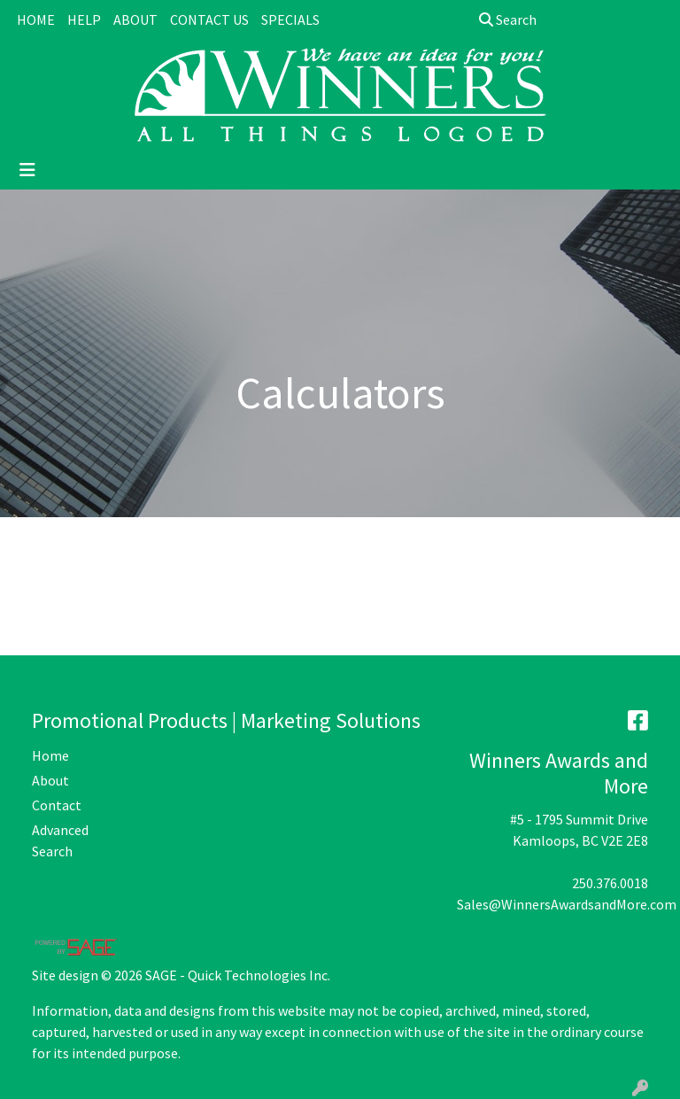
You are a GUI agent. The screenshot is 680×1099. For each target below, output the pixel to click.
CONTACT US (209, 19)
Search (508, 19)
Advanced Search (60, 840)
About (50, 780)
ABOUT (135, 19)
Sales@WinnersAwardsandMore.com (566, 904)
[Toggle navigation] (27, 170)
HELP (84, 19)
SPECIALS (290, 19)
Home (50, 755)
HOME (36, 19)
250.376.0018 (610, 883)
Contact (56, 805)
